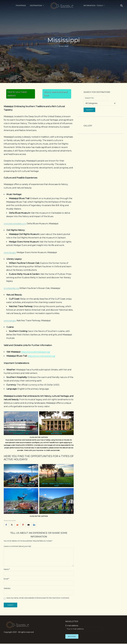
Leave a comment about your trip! (17, 546)
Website (7, 588)
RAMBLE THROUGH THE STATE (24, 484)
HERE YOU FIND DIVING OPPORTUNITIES (24, 511)
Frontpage (21, 5)
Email (6, 579)
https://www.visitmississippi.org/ (36, 352)
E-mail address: (84, 628)
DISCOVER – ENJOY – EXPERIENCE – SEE (23, 432)
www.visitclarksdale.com (16, 223)
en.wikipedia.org (12, 288)
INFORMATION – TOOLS (93, 5)
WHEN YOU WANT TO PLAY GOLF (60, 484)
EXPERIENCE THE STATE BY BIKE (60, 511)
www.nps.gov (10, 252)
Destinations (36, 5)
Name (7, 569)
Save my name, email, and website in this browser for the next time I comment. (37, 598)
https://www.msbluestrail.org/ (42, 356)
